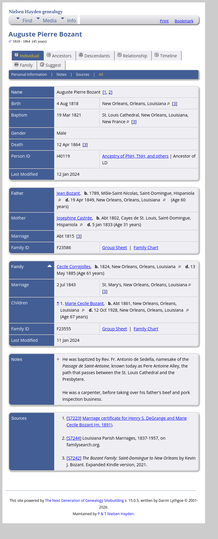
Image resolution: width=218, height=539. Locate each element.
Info (71, 20)
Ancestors (59, 55)
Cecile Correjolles (73, 266)
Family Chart (146, 247)
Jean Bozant (68, 193)
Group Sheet (114, 247)
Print (164, 21)
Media (50, 20)
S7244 (74, 438)
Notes (61, 74)
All (101, 74)
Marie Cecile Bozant (84, 303)
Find (27, 20)
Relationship (132, 55)
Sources (82, 74)
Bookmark (184, 21)
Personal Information (29, 74)
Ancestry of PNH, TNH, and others (135, 156)
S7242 (74, 458)
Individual (26, 55)
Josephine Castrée (74, 218)
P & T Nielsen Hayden (116, 513)
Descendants (94, 55)
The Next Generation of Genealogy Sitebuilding (84, 500)
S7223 (74, 418)
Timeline (166, 55)
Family (23, 65)
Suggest (50, 65)
